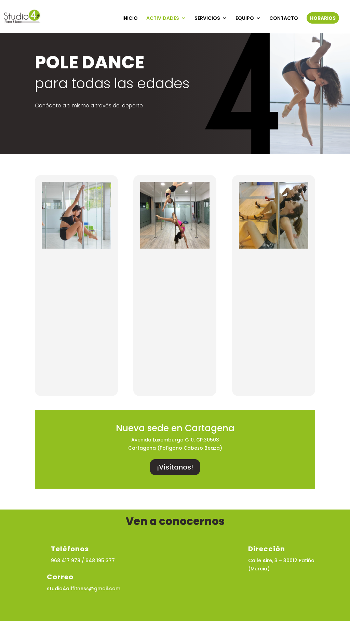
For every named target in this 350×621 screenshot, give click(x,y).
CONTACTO (283, 19)
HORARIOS (323, 19)
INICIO (130, 19)
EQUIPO (244, 19)
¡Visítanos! (175, 467)
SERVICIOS (207, 19)
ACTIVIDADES (162, 19)
